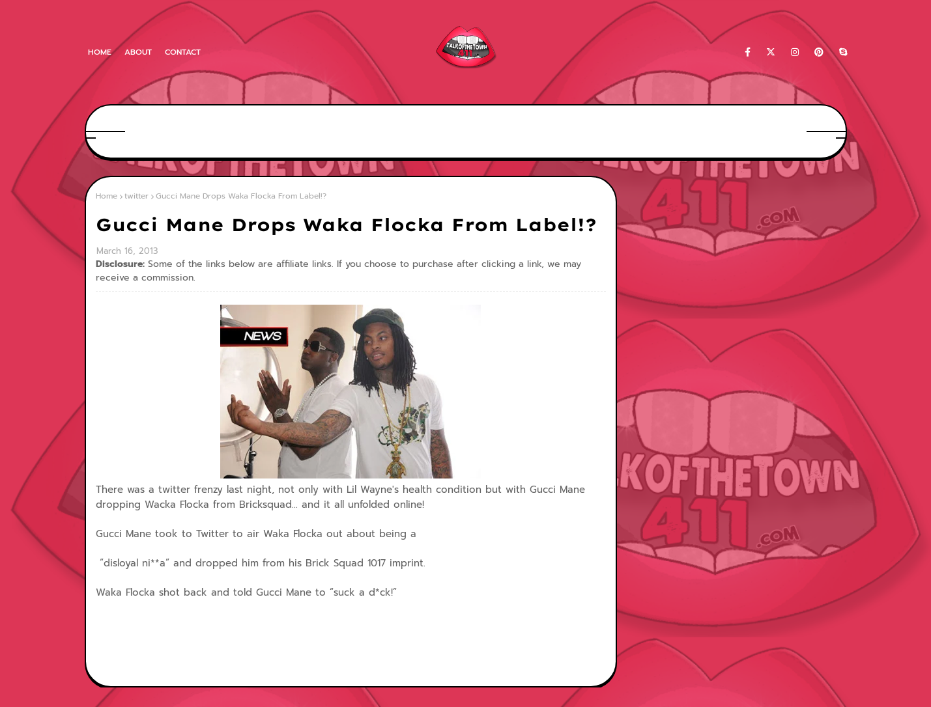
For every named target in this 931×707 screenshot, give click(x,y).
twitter (136, 196)
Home (99, 52)
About (138, 52)
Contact (183, 52)
